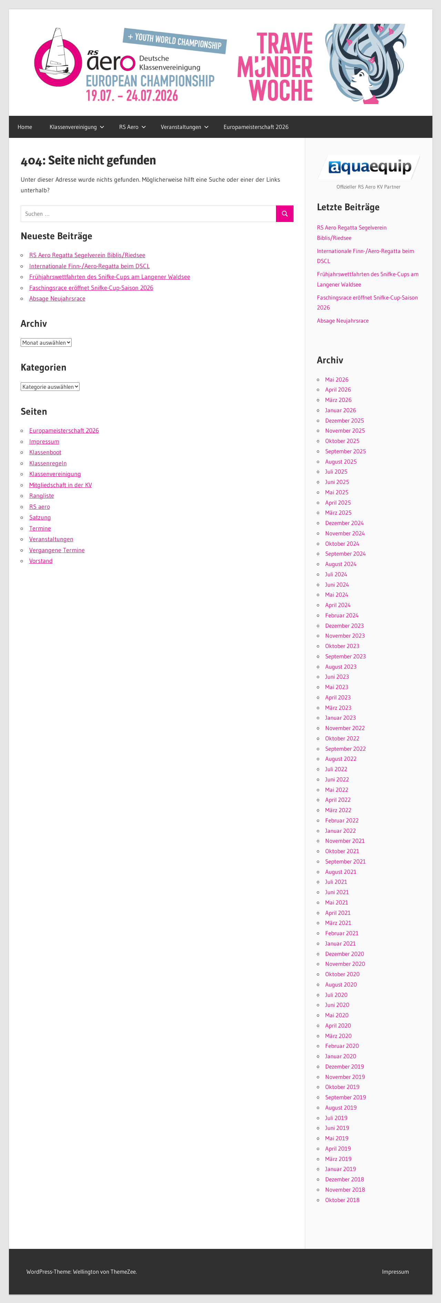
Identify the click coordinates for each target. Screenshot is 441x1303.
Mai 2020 (337, 1015)
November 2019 (345, 1076)
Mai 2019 (336, 1138)
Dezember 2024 (344, 522)
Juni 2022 (337, 779)
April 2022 (338, 799)
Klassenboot (45, 452)
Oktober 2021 (342, 851)
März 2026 (338, 399)
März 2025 (338, 512)
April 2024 (338, 604)
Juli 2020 (336, 994)
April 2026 (338, 389)
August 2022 (341, 758)
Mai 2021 (336, 902)
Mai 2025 (336, 492)
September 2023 (345, 656)
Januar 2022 (340, 830)
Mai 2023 (336, 686)
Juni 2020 (337, 1004)
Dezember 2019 (344, 1066)
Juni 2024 (337, 584)
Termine (40, 528)
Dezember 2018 (344, 1179)
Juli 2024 (336, 574)
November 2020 (345, 963)
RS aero (39, 507)
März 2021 (338, 922)
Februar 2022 (342, 820)
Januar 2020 (340, 1056)
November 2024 (345, 533)
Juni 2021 (337, 892)
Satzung (40, 517)
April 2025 (338, 502)
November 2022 (345, 727)
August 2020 (341, 984)
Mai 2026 (337, 379)
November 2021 (345, 840)
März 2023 (338, 707)
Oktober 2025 (342, 440)
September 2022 (345, 748)
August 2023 (341, 666)
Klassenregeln (48, 463)
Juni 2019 (337, 1127)
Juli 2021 (336, 881)
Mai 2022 (336, 789)
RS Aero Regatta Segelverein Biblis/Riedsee (87, 255)
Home (25, 126)
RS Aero (132, 126)
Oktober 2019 (342, 1086)
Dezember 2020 (344, 953)
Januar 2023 (340, 717)
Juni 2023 (337, 676)
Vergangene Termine (57, 550)
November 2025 (345, 430)
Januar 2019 (340, 1168)
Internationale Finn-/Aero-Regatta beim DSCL (89, 266)
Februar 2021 (342, 933)
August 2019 (341, 1107)
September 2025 (345, 451)
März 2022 (338, 810)
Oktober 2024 (342, 543)
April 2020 (338, 1025)
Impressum (44, 441)
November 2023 (345, 635)
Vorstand (41, 561)
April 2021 (338, 912)
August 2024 (341, 563)
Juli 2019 (336, 1117)
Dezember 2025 (344, 420)
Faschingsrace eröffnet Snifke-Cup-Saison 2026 (91, 288)
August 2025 (341, 461)
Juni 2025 (337, 481)
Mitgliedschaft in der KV (60, 485)
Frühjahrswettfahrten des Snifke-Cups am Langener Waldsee (109, 277)
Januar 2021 (340, 943)
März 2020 (338, 1035)
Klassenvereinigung (77, 126)
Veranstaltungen (185, 126)
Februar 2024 (342, 615)
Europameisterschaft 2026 (256, 126)
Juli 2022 (336, 768)
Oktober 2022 (342, 738)
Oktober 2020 (342, 974)
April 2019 (338, 1148)
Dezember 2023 (344, 625)
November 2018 (345, 1189)
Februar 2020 (342, 1045)
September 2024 (345, 553)
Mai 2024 (336, 594)
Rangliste (41, 495)
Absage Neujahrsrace (57, 298)
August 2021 (341, 871)
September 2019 (345, 1097)
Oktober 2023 (342, 645)
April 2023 (338, 697)
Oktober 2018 (342, 1199)
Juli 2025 (336, 471)
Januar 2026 (340, 410)
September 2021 (345, 861)
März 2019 (338, 1158)
